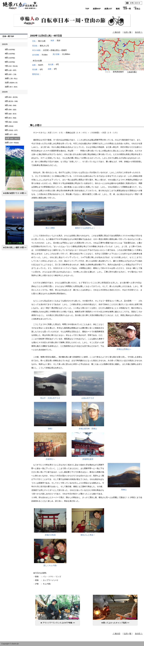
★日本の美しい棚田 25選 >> (14, 247)
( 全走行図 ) (132, 72)
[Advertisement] (86, 97)
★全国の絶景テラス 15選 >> (14, 193)
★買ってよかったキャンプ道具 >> (115, 623)
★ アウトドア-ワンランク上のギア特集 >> (57, 623)
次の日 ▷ (139, 32)
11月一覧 (127, 32)
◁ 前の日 (116, 32)
